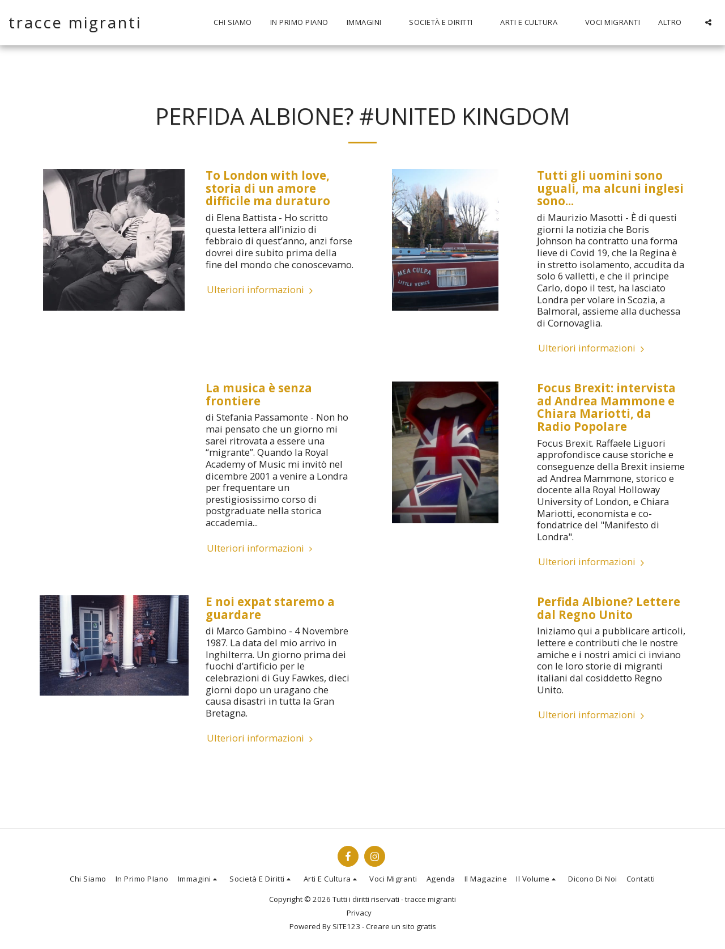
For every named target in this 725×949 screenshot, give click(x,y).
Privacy (359, 913)
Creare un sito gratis (401, 926)
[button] (369, 22)
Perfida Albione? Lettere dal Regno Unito (608, 608)
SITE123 (346, 926)
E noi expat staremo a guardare (270, 608)
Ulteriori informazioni (261, 290)
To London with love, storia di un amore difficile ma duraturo (268, 188)
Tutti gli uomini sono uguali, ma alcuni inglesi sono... (610, 188)
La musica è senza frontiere (259, 394)
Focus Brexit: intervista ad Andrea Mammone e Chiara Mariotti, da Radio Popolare (606, 407)
